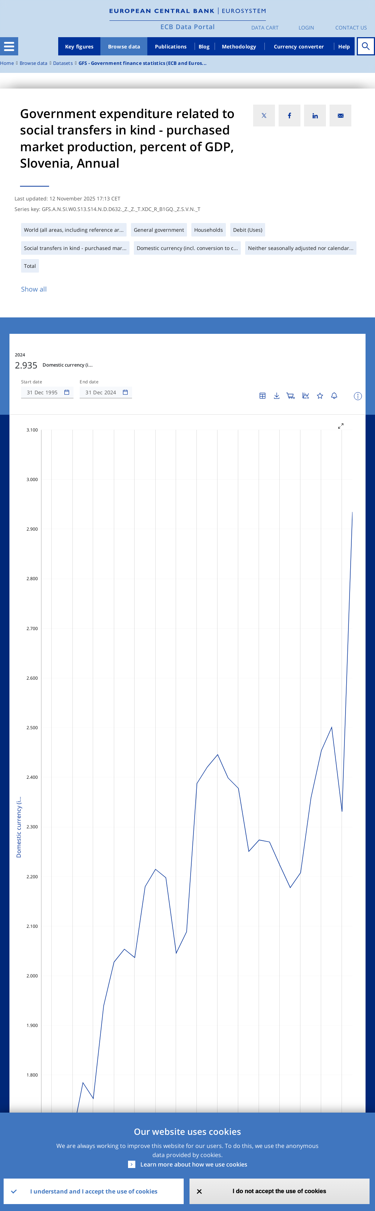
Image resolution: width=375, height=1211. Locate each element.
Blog (204, 46)
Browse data (124, 46)
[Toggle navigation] (9, 46)
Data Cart (265, 27)
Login (306, 27)
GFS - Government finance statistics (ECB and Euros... (143, 63)
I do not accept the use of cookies (279, 1191)
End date (89, 382)
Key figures (79, 46)
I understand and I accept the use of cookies (93, 1191)
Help (344, 46)
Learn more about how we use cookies (193, 1164)
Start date (31, 382)
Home (7, 63)
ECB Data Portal (187, 26)
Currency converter (299, 46)
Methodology (239, 46)
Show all (34, 289)
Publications (171, 46)
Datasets (63, 63)
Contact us (351, 27)
